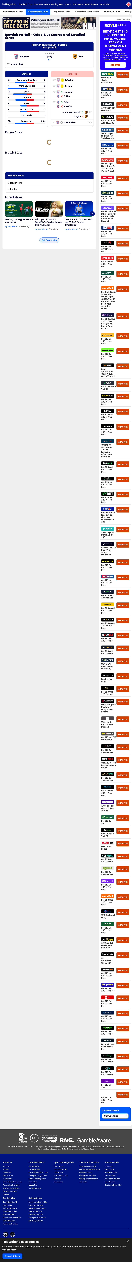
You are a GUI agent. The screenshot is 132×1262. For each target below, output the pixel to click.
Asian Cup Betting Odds (37, 1179)
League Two (33, 1185)
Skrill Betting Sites (9, 1221)
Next (92, 214)
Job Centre (83, 1182)
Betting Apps (7, 1205)
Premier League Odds (13, 11)
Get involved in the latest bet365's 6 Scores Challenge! (79, 222)
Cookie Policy (7, 1179)
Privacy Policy (8, 1176)
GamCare (91, 1147)
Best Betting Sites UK (10, 1202)
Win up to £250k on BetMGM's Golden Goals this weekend (48, 222)
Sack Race (78, 4)
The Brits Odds (110, 1182)
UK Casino (105, 4)
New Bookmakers (9, 1214)
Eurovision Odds (110, 1176)
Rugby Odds (58, 1182)
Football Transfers (35, 1188)
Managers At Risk (85, 1172)
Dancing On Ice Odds (112, 1179)
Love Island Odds (111, 1172)
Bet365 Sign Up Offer (36, 1205)
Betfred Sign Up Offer (36, 1214)
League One (33, 1182)
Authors (6, 1169)
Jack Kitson (12, 226)
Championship (34, 1169)
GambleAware (101, 1147)
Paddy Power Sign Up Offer (38, 1202)
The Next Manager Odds (87, 1166)
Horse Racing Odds (61, 1176)
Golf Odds (57, 1179)
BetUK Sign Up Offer (35, 1211)
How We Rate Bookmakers (12, 1182)
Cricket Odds (58, 1172)
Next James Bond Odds (113, 1185)
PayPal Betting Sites (10, 1211)
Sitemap (6, 1194)
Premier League (34, 1166)
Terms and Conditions (11, 1188)
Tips (30, 4)
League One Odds (61, 11)
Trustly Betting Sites (10, 1208)
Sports (68, 4)
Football (23, 4)
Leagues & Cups (112, 11)
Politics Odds (109, 1169)
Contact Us (7, 1172)
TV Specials (109, 1166)
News (47, 4)
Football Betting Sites (10, 1224)
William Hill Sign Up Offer (37, 1208)
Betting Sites (57, 4)
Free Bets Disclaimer (10, 1191)
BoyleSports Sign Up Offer (37, 1218)
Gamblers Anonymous (115, 1147)
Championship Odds (38, 11)
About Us (6, 1166)
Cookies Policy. (9, 1249)
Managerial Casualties (87, 1176)
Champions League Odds (87, 11)
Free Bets (38, 4)
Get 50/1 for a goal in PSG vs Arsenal (19, 221)
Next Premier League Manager (89, 1169)
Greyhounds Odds (60, 1169)
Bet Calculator (91, 4)
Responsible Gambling (11, 1185)
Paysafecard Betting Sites (12, 1218)
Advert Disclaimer (124, 19)
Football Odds (59, 1166)
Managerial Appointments (88, 1179)
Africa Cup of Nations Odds (38, 1172)
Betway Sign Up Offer (36, 1221)
